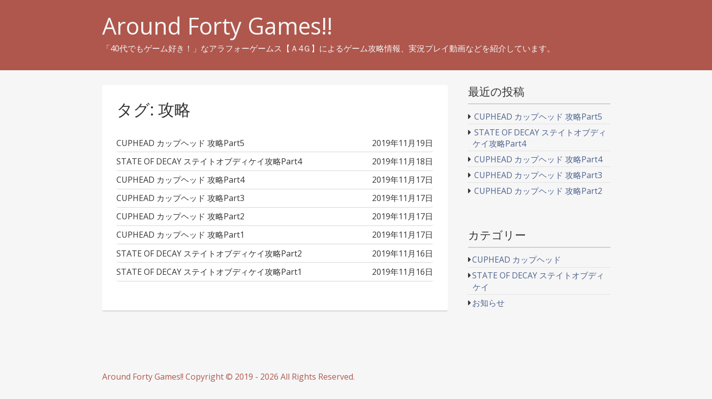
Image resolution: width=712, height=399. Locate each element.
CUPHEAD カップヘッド (516, 259)
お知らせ (488, 302)
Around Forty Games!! (217, 26)
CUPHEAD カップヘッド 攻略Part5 (538, 116)
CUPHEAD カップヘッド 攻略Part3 (538, 175)
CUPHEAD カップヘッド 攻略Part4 (538, 159)
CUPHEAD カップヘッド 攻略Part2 (538, 190)
